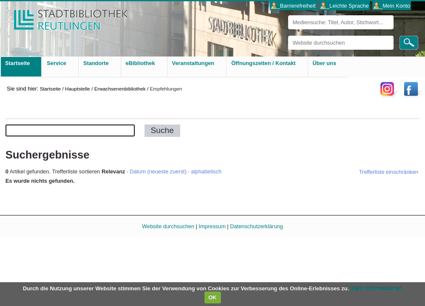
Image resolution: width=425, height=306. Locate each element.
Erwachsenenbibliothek (120, 88)
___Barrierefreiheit (293, 6)
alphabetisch (206, 171)
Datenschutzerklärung (256, 226)
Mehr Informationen (376, 288)
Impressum (212, 226)
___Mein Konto (392, 6)
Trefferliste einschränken (388, 172)
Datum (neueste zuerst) (158, 171)
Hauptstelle (77, 88)
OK (212, 297)
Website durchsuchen (168, 226)
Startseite (50, 88)
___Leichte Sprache (344, 6)
